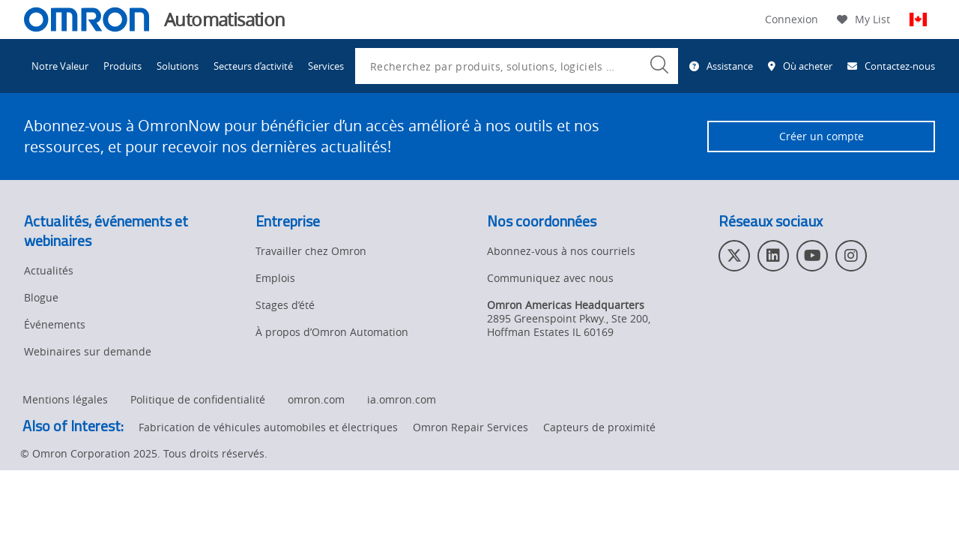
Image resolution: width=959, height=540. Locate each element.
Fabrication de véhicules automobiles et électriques (268, 427)
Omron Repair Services (470, 427)
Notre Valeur (59, 66)
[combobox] (516, 66)
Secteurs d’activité (253, 66)
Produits (122, 66)
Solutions (178, 66)
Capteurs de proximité (599, 427)
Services (326, 66)
